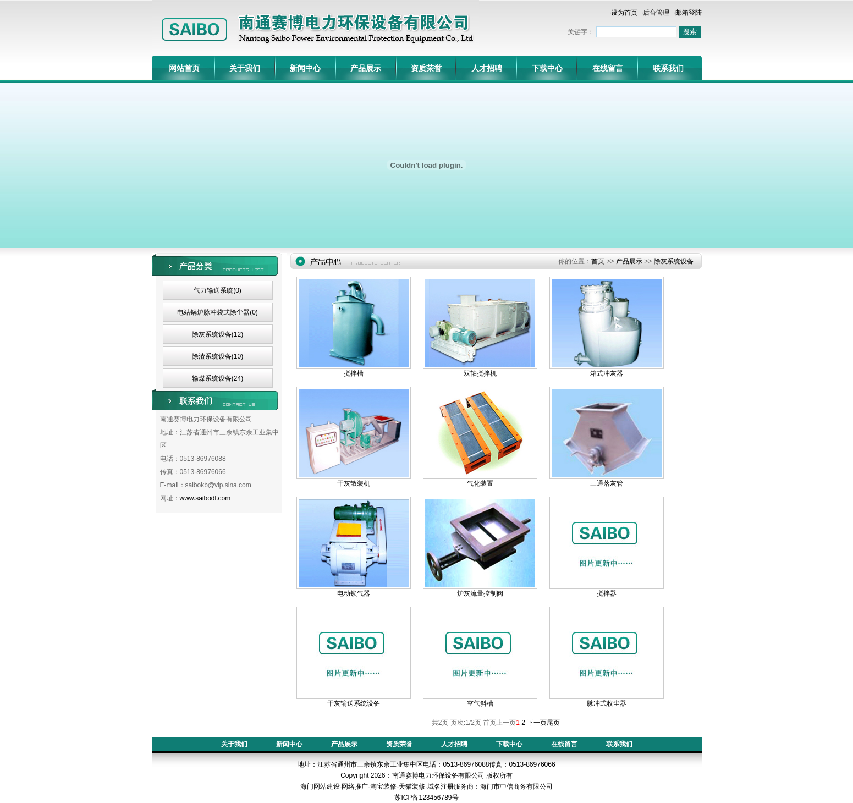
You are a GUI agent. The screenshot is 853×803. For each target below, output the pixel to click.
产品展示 (365, 68)
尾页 (553, 723)
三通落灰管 (606, 483)
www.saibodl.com (205, 498)
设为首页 (624, 12)
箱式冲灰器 (606, 373)
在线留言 (607, 68)
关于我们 (244, 68)
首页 (597, 261)
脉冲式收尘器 (606, 703)
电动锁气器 (353, 593)
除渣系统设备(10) (217, 356)
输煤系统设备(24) (217, 378)
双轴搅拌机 (480, 373)
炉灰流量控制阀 (480, 593)
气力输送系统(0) (217, 290)
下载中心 (547, 68)
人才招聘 (486, 68)
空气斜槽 (480, 703)
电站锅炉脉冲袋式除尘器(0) (217, 312)
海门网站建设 (320, 786)
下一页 (537, 723)
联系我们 (668, 68)
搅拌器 (607, 593)
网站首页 (184, 68)
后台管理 (656, 12)
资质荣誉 (426, 68)
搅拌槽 (354, 373)
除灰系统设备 (674, 261)
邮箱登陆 (688, 12)
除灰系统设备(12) (217, 334)
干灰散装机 (353, 483)
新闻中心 (305, 68)
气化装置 (480, 483)
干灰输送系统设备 (353, 703)
